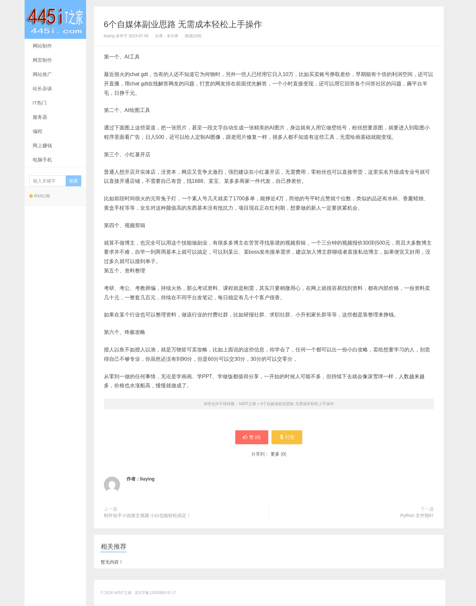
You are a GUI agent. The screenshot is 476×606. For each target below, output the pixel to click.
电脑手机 (42, 159)
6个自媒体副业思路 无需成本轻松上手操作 (183, 24)
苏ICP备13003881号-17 (155, 593)
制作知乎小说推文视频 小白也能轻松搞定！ (147, 515)
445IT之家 (55, 19)
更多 (275, 454)
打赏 (287, 437)
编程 (37, 131)
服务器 (40, 117)
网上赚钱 (42, 145)
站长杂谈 (42, 88)
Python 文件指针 (417, 515)
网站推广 (42, 74)
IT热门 (40, 102)
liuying (147, 479)
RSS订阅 (39, 196)
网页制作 (42, 60)
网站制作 (42, 46)
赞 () (251, 437)
